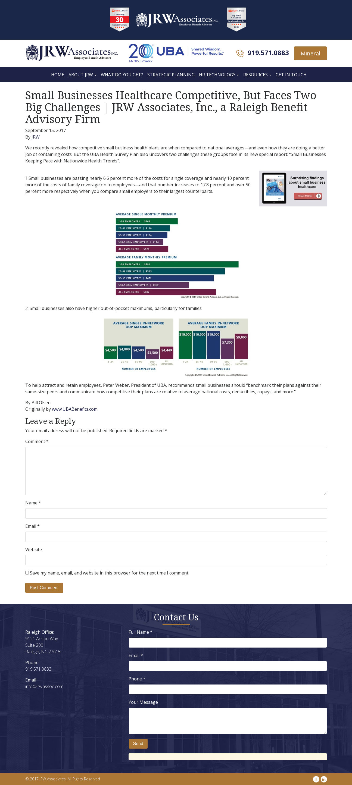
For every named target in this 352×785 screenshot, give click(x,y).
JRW (36, 137)
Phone (137, 679)
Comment (37, 441)
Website (33, 549)
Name (33, 503)
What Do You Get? (122, 75)
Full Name (140, 632)
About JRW (80, 75)
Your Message (143, 702)
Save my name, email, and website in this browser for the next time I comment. (109, 573)
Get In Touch (291, 75)
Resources (255, 75)
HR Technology (217, 75)
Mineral (310, 53)
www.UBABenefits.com (75, 409)
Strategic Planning (171, 75)
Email (32, 526)
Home (57, 75)
